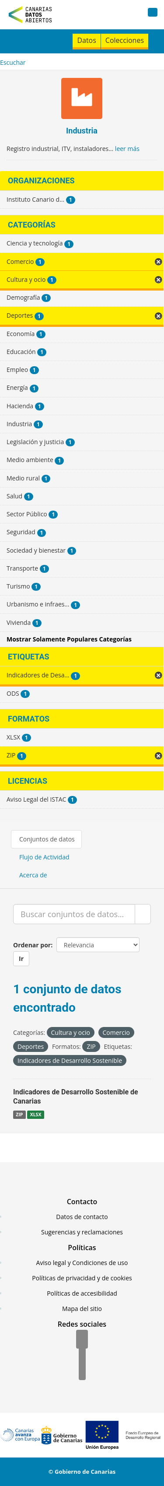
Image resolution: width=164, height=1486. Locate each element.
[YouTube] (82, 1371)
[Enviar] (143, 914)
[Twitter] (82, 1355)
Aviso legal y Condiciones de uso (82, 1262)
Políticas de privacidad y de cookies (82, 1278)
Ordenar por (32, 945)
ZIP (19, 1114)
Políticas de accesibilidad (82, 1293)
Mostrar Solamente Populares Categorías (69, 639)
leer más (127, 148)
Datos (86, 40)
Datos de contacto (82, 1217)
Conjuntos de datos (47, 839)
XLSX (36, 1114)
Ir (21, 958)
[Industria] (82, 99)
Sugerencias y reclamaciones (82, 1232)
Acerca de (33, 875)
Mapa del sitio (82, 1308)
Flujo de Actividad (44, 857)
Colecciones (124, 40)
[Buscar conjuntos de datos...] (74, 914)
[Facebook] (82, 1340)
